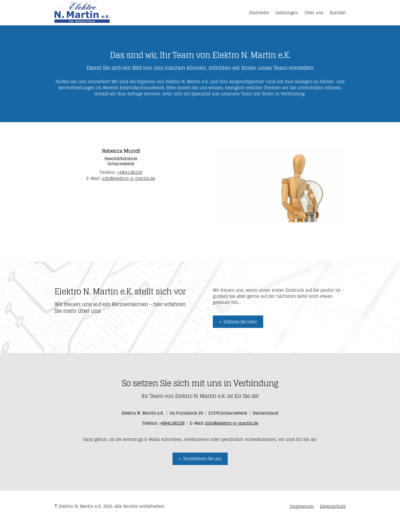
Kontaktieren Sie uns (202, 458)
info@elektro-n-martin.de (128, 178)
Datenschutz (333, 506)
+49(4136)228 (129, 172)
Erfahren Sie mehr (240, 321)
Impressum (302, 506)
